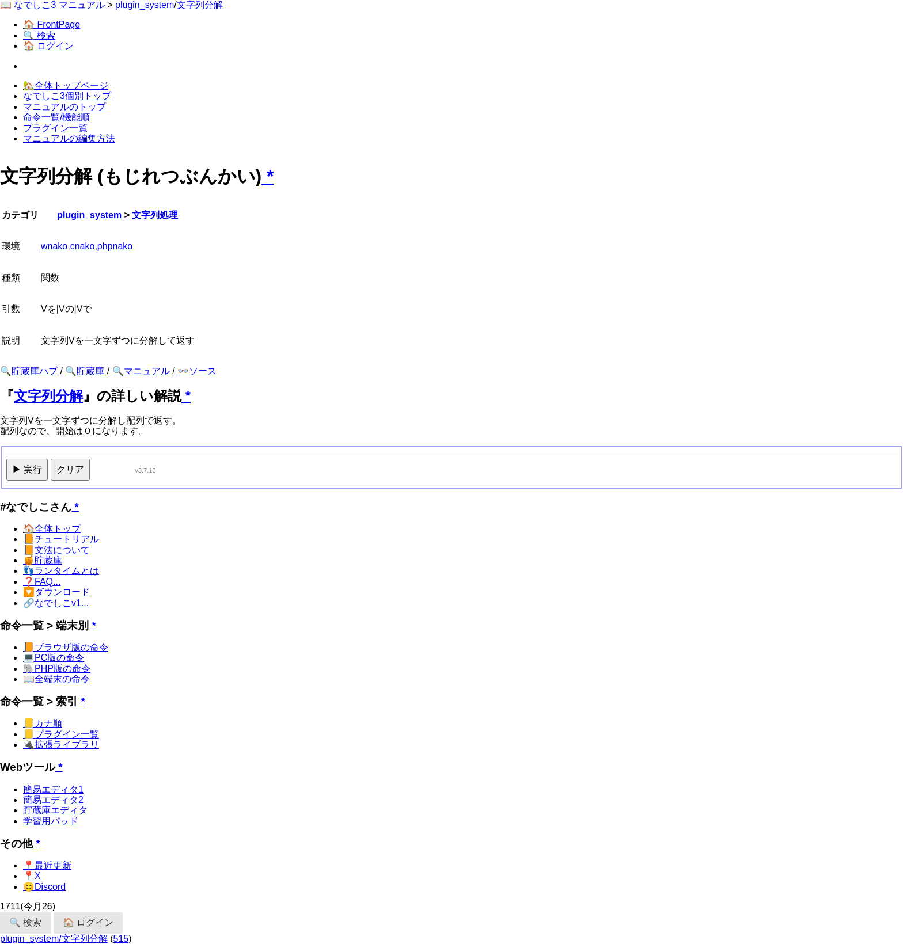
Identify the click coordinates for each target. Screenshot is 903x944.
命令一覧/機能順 (56, 117)
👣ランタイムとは (61, 571)
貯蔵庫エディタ (55, 810)
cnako (82, 246)
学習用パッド (50, 821)
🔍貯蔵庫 (84, 371)
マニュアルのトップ (64, 107)
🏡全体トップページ (65, 85)
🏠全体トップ (52, 529)
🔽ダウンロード (56, 592)
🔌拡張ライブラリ (61, 744)
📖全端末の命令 (56, 679)
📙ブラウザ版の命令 (65, 647)
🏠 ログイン (48, 46)
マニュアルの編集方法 (69, 138)
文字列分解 (200, 5)
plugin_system (144, 5)
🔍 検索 (39, 35)
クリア (70, 469)
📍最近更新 (47, 865)
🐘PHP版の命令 (56, 668)
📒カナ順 (42, 723)
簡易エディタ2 (53, 800)
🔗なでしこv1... (56, 603)
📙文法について (56, 550)
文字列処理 (155, 215)
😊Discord (44, 887)
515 (121, 938)
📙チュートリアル (61, 539)
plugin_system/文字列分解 (54, 938)
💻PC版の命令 (53, 658)
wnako (54, 246)
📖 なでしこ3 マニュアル (52, 5)
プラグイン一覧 (55, 128)
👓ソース (197, 371)
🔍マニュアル (141, 371)
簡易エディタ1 (53, 789)
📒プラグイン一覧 (61, 734)
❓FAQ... (41, 582)
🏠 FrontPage (51, 24)
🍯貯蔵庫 (42, 560)
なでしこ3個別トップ (67, 96)
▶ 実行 (27, 469)
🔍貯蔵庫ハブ (29, 371)
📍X (32, 876)
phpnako (114, 246)
